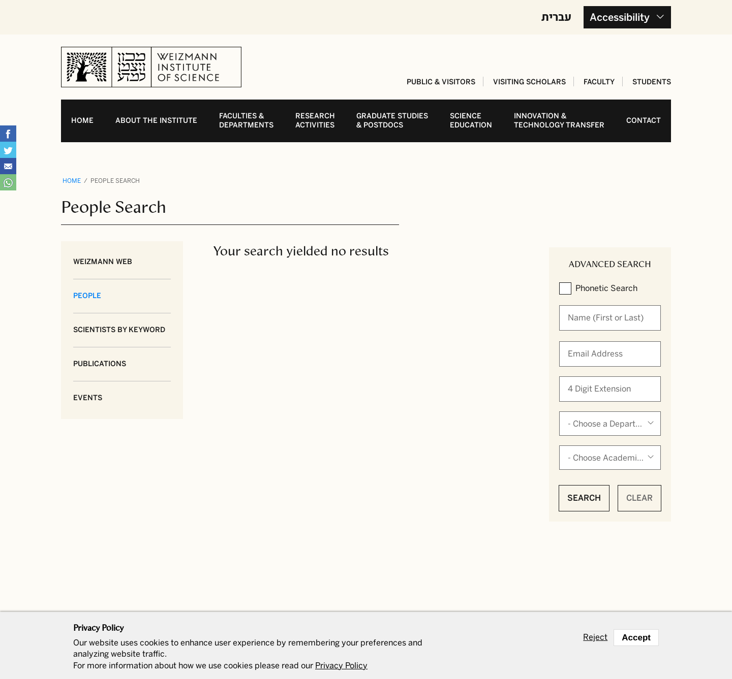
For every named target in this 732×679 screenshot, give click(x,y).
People (87, 296)
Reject (595, 637)
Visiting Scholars (529, 82)
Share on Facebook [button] (8, 133)
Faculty (599, 82)
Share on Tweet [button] (8, 150)
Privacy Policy (341, 665)
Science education (471, 121)
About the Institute (156, 120)
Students (651, 82)
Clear (639, 498)
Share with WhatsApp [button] (8, 182)
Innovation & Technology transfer (559, 121)
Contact (643, 120)
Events (87, 398)
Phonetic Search (606, 288)
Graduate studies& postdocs (392, 121)
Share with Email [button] (8, 166)
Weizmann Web (102, 261)
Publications (99, 364)
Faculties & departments (246, 121)
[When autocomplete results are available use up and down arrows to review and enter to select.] (610, 318)
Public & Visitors (441, 82)
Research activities (315, 121)
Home (82, 120)
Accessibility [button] (620, 17)
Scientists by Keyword (119, 330)
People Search (115, 180)
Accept (636, 637)
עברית (556, 16)
